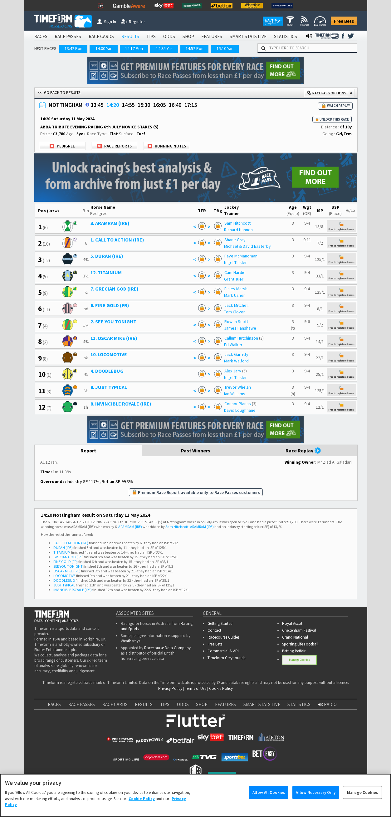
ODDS (169, 36)
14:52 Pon (194, 48)
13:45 (97, 104)
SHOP (188, 36)
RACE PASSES (68, 36)
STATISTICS (285, 36)
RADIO (327, 704)
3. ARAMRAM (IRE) (110, 223)
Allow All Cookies (268, 800)
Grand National (295, 637)
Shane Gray (235, 239)
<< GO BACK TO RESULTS (59, 92)
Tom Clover (234, 312)
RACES (40, 36)
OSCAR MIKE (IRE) (67, 571)
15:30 (144, 104)
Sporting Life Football (300, 644)
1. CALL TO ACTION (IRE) (117, 240)
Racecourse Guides (223, 637)
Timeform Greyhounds (226, 657)
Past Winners (195, 450)
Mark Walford (236, 361)
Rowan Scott (236, 321)
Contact (214, 630)
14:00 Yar (103, 48)
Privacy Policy (170, 688)
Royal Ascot (292, 623)
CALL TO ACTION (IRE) (70, 543)
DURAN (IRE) (63, 547)
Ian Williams (234, 393)
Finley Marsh (235, 288)
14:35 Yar (164, 48)
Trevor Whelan (237, 387)
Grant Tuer (233, 279)
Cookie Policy (221, 688)
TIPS (151, 36)
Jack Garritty (236, 354)
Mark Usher (234, 295)
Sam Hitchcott (237, 223)
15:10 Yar (225, 48)
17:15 (190, 104)
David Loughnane (240, 410)
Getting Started (220, 623)
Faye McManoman (240, 256)
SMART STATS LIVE (248, 36)
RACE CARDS (101, 36)
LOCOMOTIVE (64, 575)
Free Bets (344, 21)
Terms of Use (195, 688)
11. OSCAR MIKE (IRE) (113, 338)
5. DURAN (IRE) (106, 256)
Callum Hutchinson (241, 338)
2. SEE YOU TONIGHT (113, 321)
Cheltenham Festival (299, 630)
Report (88, 450)
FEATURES (211, 36)
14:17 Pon (134, 48)
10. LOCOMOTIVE (108, 354)
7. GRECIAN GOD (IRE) (114, 289)
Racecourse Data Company (167, 647)
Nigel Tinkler (235, 262)
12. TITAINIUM (106, 272)
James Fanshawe (240, 328)
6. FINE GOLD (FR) (109, 305)
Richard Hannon (238, 229)
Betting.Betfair (293, 651)
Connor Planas (237, 403)
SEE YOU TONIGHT (68, 566)
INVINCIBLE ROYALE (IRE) (72, 589)
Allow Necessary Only (315, 800)
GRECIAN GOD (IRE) (68, 557)
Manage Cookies (299, 660)
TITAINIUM (62, 552)
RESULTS (130, 36)
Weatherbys (130, 641)
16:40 (175, 104)
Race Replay (303, 450)
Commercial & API (223, 651)
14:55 (128, 104)
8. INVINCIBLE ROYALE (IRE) (120, 404)
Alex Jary (232, 371)
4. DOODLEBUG (107, 371)
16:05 (159, 104)
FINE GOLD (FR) (65, 561)
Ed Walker (233, 344)
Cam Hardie (235, 272)
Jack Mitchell (236, 305)
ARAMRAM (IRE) (130, 526)
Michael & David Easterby (247, 246)
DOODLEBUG (64, 580)
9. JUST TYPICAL (108, 387)
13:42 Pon (73, 48)
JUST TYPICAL (64, 585)
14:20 (112, 104)
